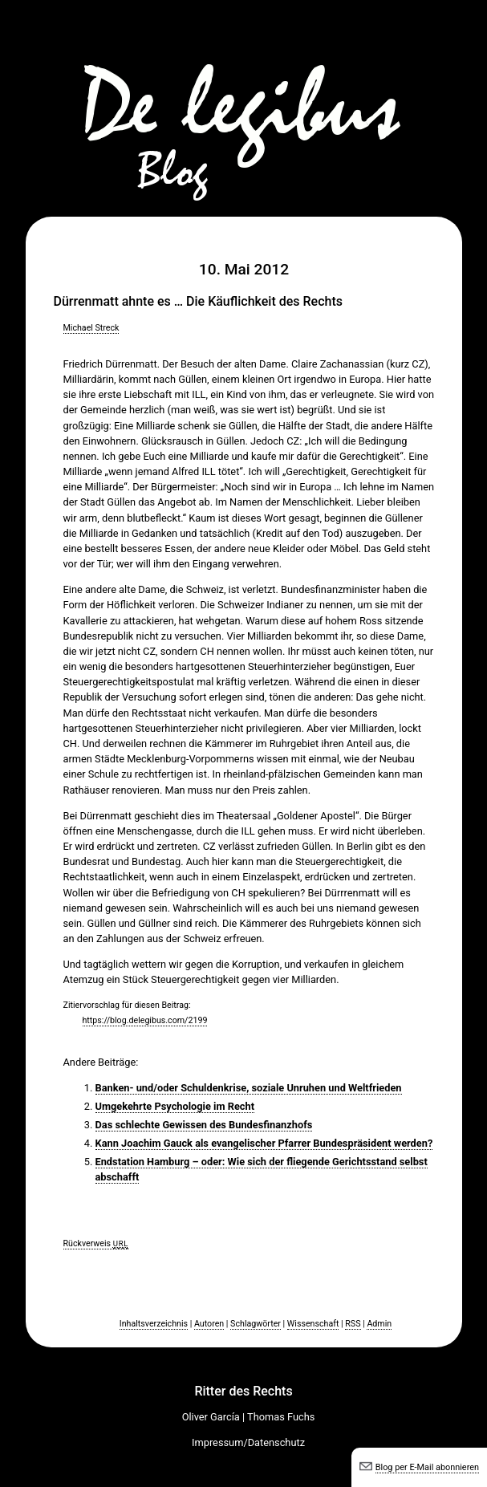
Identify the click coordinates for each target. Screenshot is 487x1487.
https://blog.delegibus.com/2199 (145, 1020)
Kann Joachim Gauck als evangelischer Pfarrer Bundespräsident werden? (264, 1143)
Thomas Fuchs (281, 1417)
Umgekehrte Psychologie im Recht (175, 1106)
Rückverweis (96, 1243)
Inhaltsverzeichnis (154, 1323)
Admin (379, 1323)
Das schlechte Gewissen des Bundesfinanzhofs (204, 1125)
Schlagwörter (255, 1323)
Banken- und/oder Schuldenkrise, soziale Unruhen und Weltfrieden (248, 1088)
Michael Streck (91, 328)
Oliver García (211, 1417)
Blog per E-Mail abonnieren (427, 1467)
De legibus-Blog (244, 104)
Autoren (209, 1323)
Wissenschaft (313, 1323)
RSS (352, 1323)
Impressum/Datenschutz (248, 1442)
